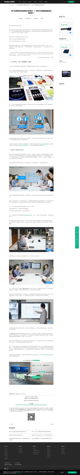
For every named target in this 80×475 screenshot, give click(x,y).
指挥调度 (48, 452)
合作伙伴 (35, 1)
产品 (20, 1)
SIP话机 (27, 410)
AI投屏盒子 (20, 450)
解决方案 (24, 1)
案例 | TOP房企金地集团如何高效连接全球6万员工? (18, 431)
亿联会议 (34, 448)
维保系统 (62, 452)
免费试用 (45, 1)
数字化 (42, 18)
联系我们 (6, 455)
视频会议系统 (26, 400)
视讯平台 (34, 446)
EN (64, 1)
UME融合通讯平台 (36, 450)
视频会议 (21, 18)
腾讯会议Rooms (28, 18)
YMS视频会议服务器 (36, 452)
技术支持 (62, 448)
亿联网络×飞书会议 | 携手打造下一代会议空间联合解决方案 (42, 435)
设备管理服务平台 (36, 453)
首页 (10, 5)
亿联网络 (33, 398)
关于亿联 (6, 446)
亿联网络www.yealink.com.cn (20, 393)
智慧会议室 (36, 18)
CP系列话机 (21, 452)
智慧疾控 (48, 453)
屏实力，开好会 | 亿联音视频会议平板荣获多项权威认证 (41, 431)
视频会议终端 (36, 400)
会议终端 (20, 448)
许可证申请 (63, 453)
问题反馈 (62, 450)
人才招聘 (6, 457)
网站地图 (36, 398)
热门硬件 (20, 446)
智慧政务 (48, 448)
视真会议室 (49, 455)
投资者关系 (6, 453)
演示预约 (71, 1)
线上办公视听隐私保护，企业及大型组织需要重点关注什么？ (42, 438)
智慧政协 (48, 450)
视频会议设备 (31, 400)
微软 (29, 409)
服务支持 (29, 1)
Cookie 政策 (18, 473)
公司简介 (6, 448)
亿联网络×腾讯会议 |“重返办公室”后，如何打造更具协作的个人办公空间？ (20, 439)
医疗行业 (48, 457)
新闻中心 (14, 5)
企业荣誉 (6, 450)
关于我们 (40, 1)
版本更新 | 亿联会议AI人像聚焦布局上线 (16, 435)
